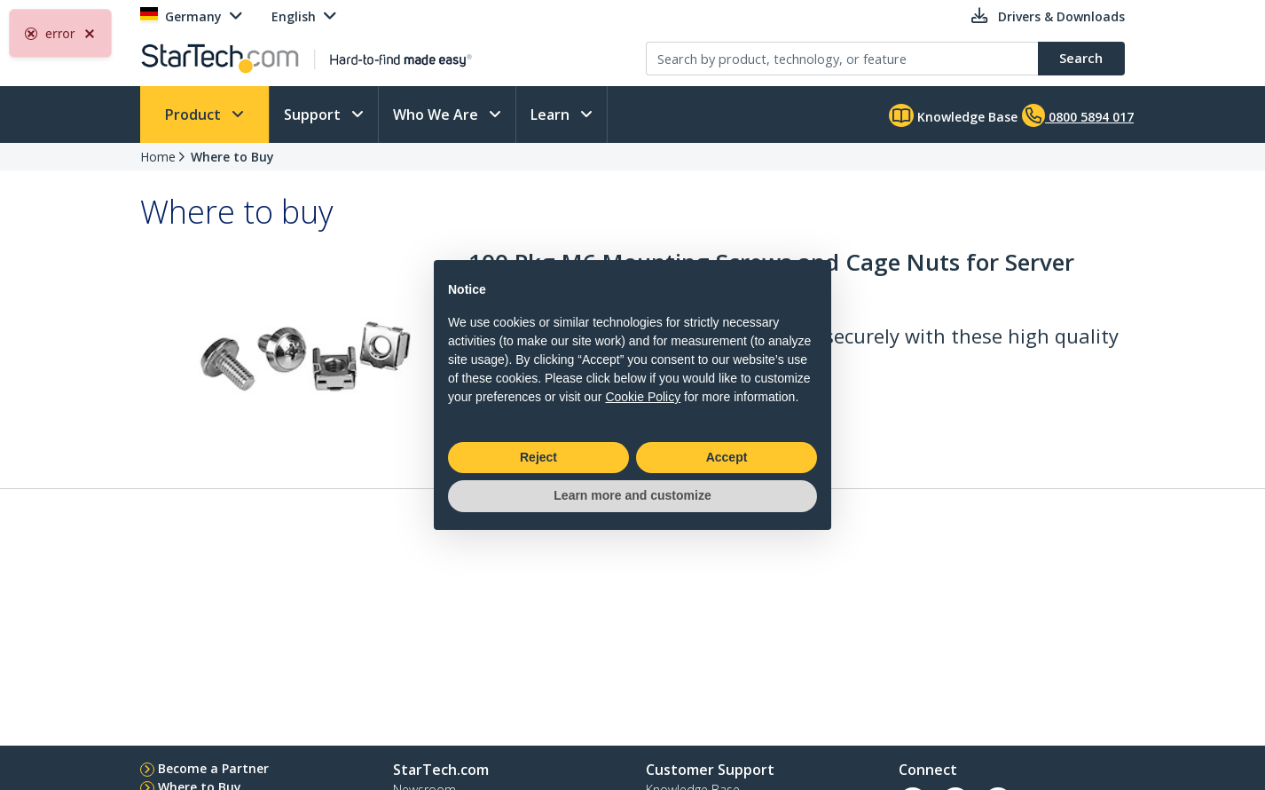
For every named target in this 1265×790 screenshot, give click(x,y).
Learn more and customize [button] (632, 495)
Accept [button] (727, 457)
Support (314, 114)
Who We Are (437, 114)
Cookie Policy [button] (642, 397)
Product (194, 114)
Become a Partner (213, 768)
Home (158, 156)
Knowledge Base (953, 115)
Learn (551, 114)
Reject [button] (538, 457)
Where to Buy (232, 156)
